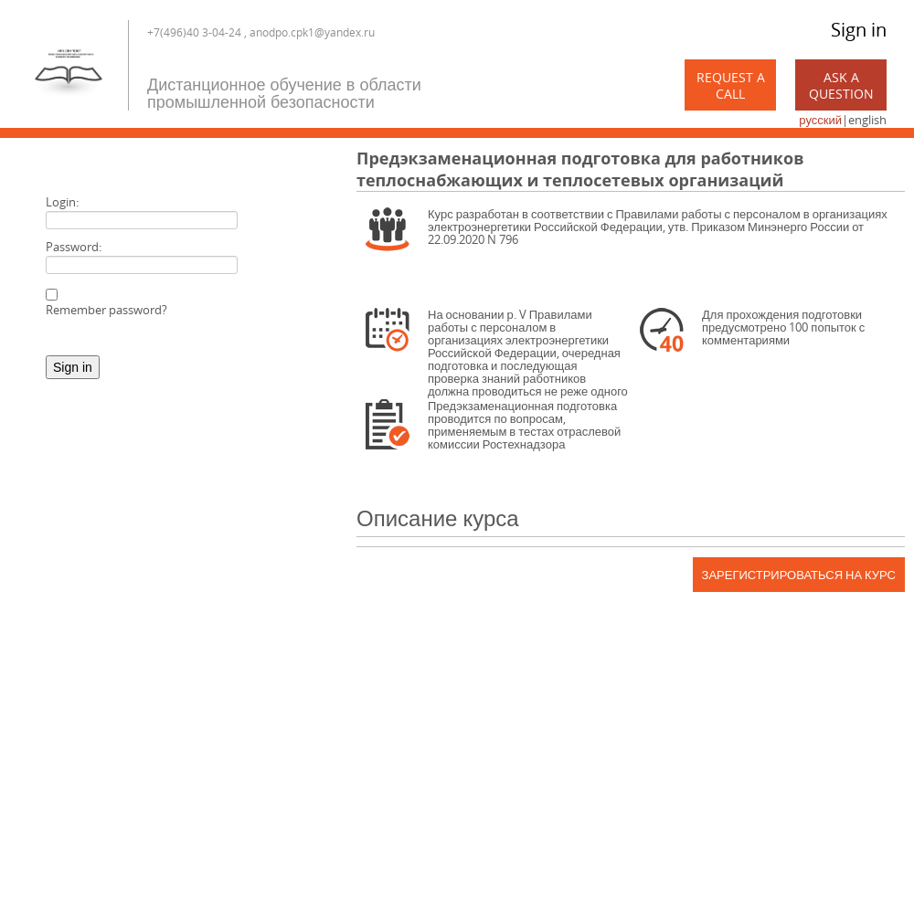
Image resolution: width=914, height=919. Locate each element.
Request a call (730, 85)
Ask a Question (841, 85)
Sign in (859, 30)
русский (820, 119)
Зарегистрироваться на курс (799, 574)
